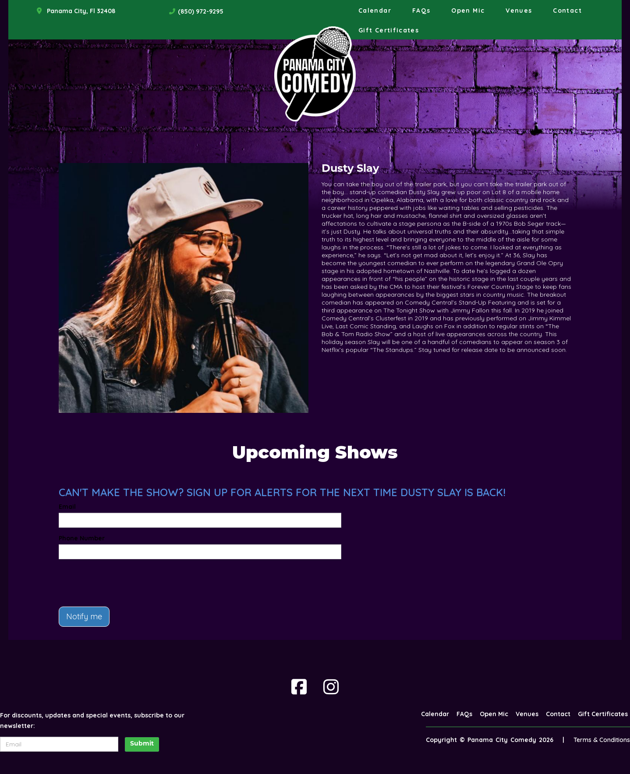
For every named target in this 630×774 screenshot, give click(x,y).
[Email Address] (59, 744)
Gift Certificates (388, 30)
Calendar (374, 10)
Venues (519, 10)
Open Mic (468, 10)
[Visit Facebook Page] (299, 687)
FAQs (421, 10)
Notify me (84, 616)
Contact (567, 10)
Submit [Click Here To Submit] (142, 744)
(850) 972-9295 (200, 11)
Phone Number (82, 538)
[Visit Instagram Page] (331, 687)
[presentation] (125, 583)
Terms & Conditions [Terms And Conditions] (601, 740)
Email (67, 507)
